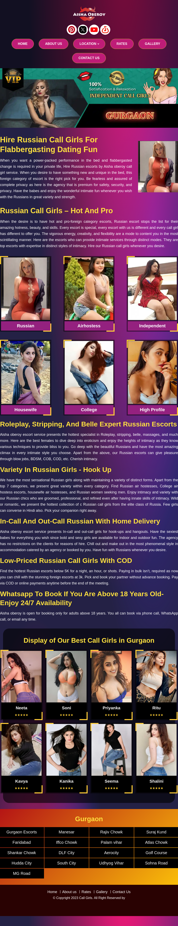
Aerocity (111, 852)
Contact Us (122, 892)
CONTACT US (89, 58)
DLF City (66, 852)
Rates (86, 892)
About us (53, 43)
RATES (122, 43)
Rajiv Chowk (111, 832)
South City (66, 863)
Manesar (66, 832)
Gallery (101, 892)
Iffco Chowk (66, 842)
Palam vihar (111, 842)
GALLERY (152, 43)
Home (23, 43)
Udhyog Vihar (111, 863)
